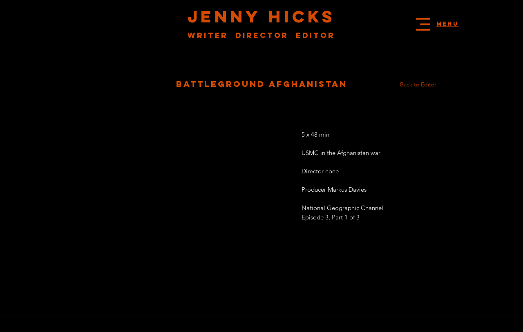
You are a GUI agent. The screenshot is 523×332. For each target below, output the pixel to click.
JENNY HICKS (261, 16)
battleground (222, 84)
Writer (210, 35)
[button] (423, 24)
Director (265, 35)
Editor (315, 35)
